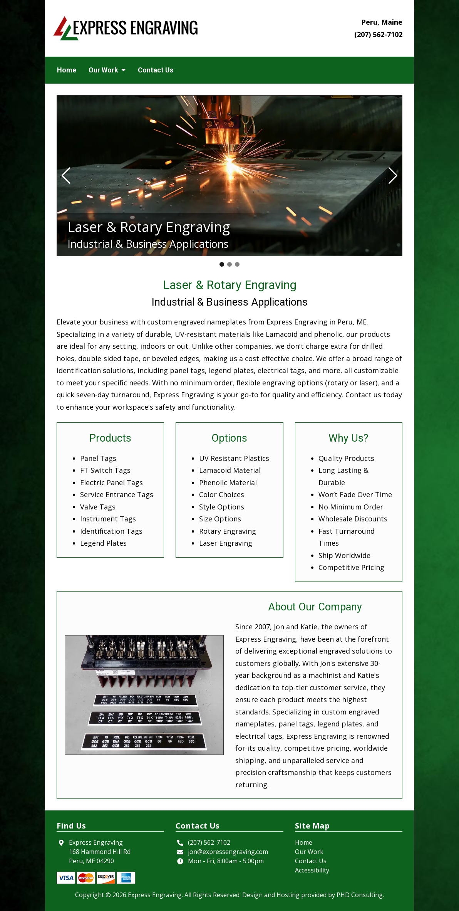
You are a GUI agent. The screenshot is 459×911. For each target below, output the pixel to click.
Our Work (309, 851)
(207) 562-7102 (378, 34)
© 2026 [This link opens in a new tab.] (116, 895)
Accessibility (312, 870)
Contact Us (155, 70)
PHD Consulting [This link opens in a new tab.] (360, 895)
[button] (66, 175)
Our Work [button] (107, 70)
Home (66, 70)
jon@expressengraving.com (228, 851)
